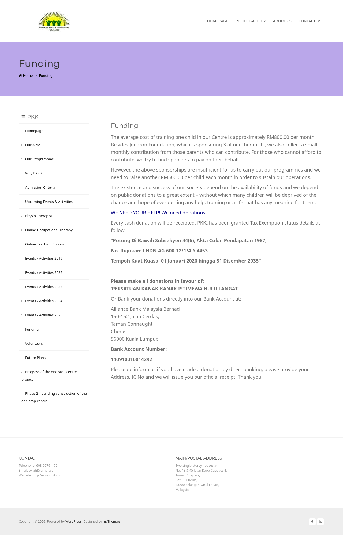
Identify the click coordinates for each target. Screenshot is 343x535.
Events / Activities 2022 (43, 272)
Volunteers (34, 343)
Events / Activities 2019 (43, 258)
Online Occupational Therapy (49, 229)
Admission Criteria (40, 187)
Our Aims (32, 144)
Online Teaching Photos (44, 244)
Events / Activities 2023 (43, 286)
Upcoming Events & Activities (49, 201)
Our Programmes (39, 159)
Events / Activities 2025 (43, 315)
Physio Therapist (38, 215)
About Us (282, 21)
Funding (32, 329)
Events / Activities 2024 (43, 300)
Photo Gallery (251, 21)
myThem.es (111, 521)
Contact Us (310, 21)
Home (26, 75)
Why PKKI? (33, 173)
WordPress (73, 521)
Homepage (217, 21)
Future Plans (35, 357)
